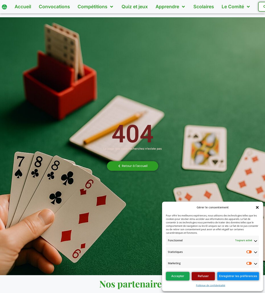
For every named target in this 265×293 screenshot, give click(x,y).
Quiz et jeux (135, 6)
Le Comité (236, 6)
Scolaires (203, 6)
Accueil (23, 6)
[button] (257, 207)
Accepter (177, 276)
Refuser (203, 276)
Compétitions (96, 6)
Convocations (54, 6)
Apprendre (171, 6)
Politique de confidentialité (210, 285)
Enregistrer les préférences (238, 276)
